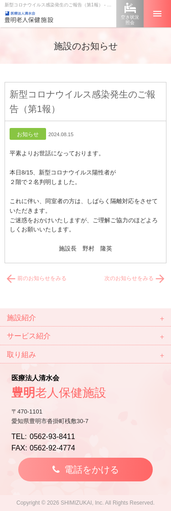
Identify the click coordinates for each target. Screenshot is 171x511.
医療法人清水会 (85, 388)
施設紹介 (21, 318)
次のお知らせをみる (135, 278)
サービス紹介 (29, 336)
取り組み (21, 354)
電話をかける (91, 470)
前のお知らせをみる (36, 278)
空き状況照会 (130, 20)
